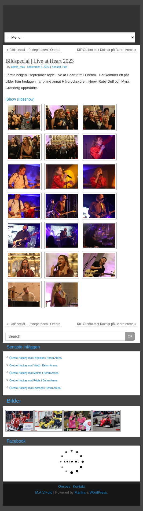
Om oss (64, 486)
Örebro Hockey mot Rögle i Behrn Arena (33, 380)
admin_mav (18, 66)
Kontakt (79, 486)
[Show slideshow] (19, 99)
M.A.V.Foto (43, 492)
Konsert (56, 66)
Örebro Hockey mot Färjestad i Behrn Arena (35, 357)
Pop (65, 66)
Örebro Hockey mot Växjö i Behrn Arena (33, 365)
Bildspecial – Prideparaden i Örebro (33, 50)
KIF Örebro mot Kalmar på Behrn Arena (106, 50)
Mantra (80, 492)
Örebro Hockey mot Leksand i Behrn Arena (35, 388)
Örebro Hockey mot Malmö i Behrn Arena (33, 373)
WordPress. (99, 492)
